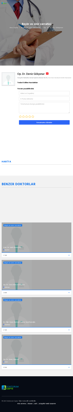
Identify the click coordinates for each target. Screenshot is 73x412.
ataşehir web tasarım (47, 403)
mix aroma (21, 403)
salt (35, 403)
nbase (30, 403)
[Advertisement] (36, 44)
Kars (49, 78)
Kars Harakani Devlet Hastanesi (61, 78)
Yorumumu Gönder (44, 122)
